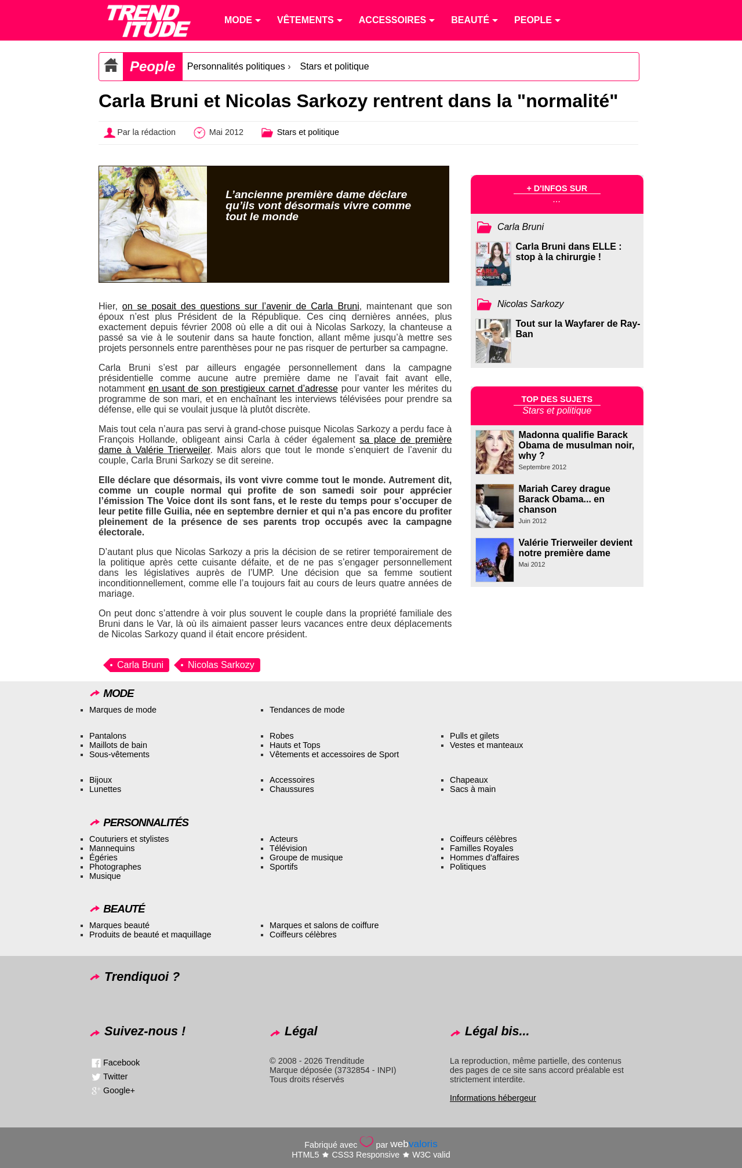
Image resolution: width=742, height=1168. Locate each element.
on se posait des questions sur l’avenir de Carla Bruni (240, 306)
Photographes (115, 866)
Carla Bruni (140, 665)
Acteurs (284, 839)
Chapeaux (469, 779)
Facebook (121, 1062)
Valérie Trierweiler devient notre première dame (576, 548)
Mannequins (111, 848)
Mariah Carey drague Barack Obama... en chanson (564, 499)
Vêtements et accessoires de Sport (334, 754)
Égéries (103, 857)
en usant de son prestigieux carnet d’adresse (243, 388)
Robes (282, 735)
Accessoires (292, 779)
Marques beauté (119, 925)
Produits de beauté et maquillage (150, 934)
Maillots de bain (118, 745)
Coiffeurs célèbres (483, 839)
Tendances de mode (307, 709)
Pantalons (107, 735)
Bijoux (100, 779)
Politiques (468, 866)
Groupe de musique (306, 857)
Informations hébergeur (493, 1098)
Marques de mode (123, 709)
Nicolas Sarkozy (221, 665)
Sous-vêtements (119, 754)
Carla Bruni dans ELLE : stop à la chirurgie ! (569, 252)
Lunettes (105, 789)
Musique (105, 876)
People (153, 66)
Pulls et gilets (474, 735)
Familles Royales (482, 848)
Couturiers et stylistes (129, 839)
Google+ (119, 1090)
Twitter (115, 1076)
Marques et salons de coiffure (324, 925)
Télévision (288, 848)
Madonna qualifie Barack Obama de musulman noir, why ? (577, 445)
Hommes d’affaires (484, 857)
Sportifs (284, 866)
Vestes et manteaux (486, 745)
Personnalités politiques (236, 66)
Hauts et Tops (295, 745)
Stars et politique (334, 66)
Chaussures (292, 789)
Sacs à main (473, 789)
